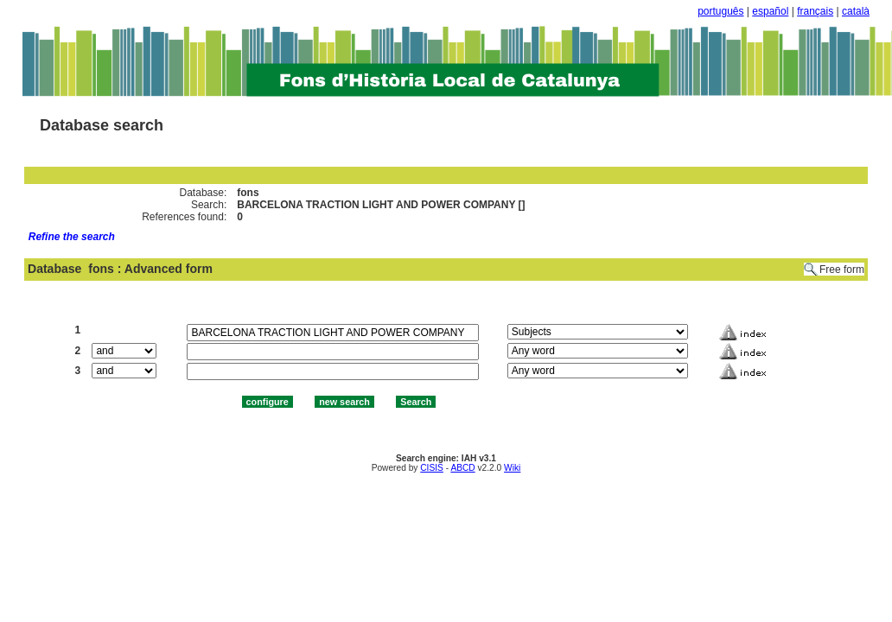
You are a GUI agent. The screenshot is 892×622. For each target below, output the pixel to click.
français (815, 11)
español (770, 11)
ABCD (462, 468)
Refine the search (72, 237)
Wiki (512, 468)
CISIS (431, 468)
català (856, 11)
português (720, 11)
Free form (841, 269)
